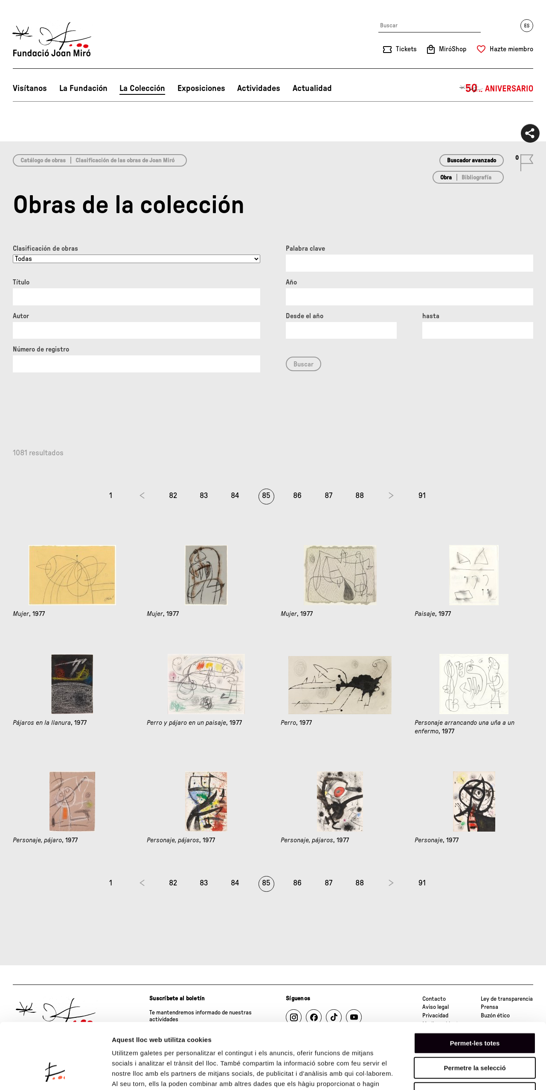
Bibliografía (476, 178)
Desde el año (304, 316)
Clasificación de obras (45, 248)
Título (21, 282)
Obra (446, 178)
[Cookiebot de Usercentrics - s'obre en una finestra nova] (55, 1073)
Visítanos (30, 88)
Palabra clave (305, 248)
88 (359, 496)
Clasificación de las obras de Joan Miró (125, 161)
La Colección (142, 88)
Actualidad (312, 88)
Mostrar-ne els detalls (491, 1073)
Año (291, 282)
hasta (430, 316)
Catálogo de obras (43, 161)
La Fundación (83, 88)
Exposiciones (201, 88)
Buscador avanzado (471, 161)
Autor (21, 316)
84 (235, 496)
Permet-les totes (475, 985)
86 (297, 496)
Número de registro (41, 349)
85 (266, 496)
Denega (474, 1035)
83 (204, 496)
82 (173, 496)
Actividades (258, 88)
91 (422, 496)
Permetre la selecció (474, 1010)
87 (328, 496)
